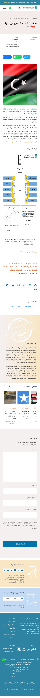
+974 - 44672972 (8, 648)
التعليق (34, 449)
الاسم (34, 485)
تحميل (32, 26)
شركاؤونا (12, 638)
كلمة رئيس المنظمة (9, 625)
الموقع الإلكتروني (31, 509)
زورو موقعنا (7, 2)
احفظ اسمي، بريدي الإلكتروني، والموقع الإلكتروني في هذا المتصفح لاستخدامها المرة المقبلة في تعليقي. (20, 525)
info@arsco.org (23, 252)
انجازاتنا (13, 631)
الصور (13, 670)
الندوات (13, 677)
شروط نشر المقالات (28, 689)
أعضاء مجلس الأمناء (9, 635)
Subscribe (21, 600)
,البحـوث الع (28, 307)
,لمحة (19, 307)
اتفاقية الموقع (14, 689)
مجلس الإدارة (11, 622)
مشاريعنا (12, 628)
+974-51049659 (10, 660)
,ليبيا (12, 307)
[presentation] (4, 387)
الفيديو (13, 673)
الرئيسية (35, 18)
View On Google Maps (32, 633)
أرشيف (6, 689)
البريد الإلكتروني (31, 497)
